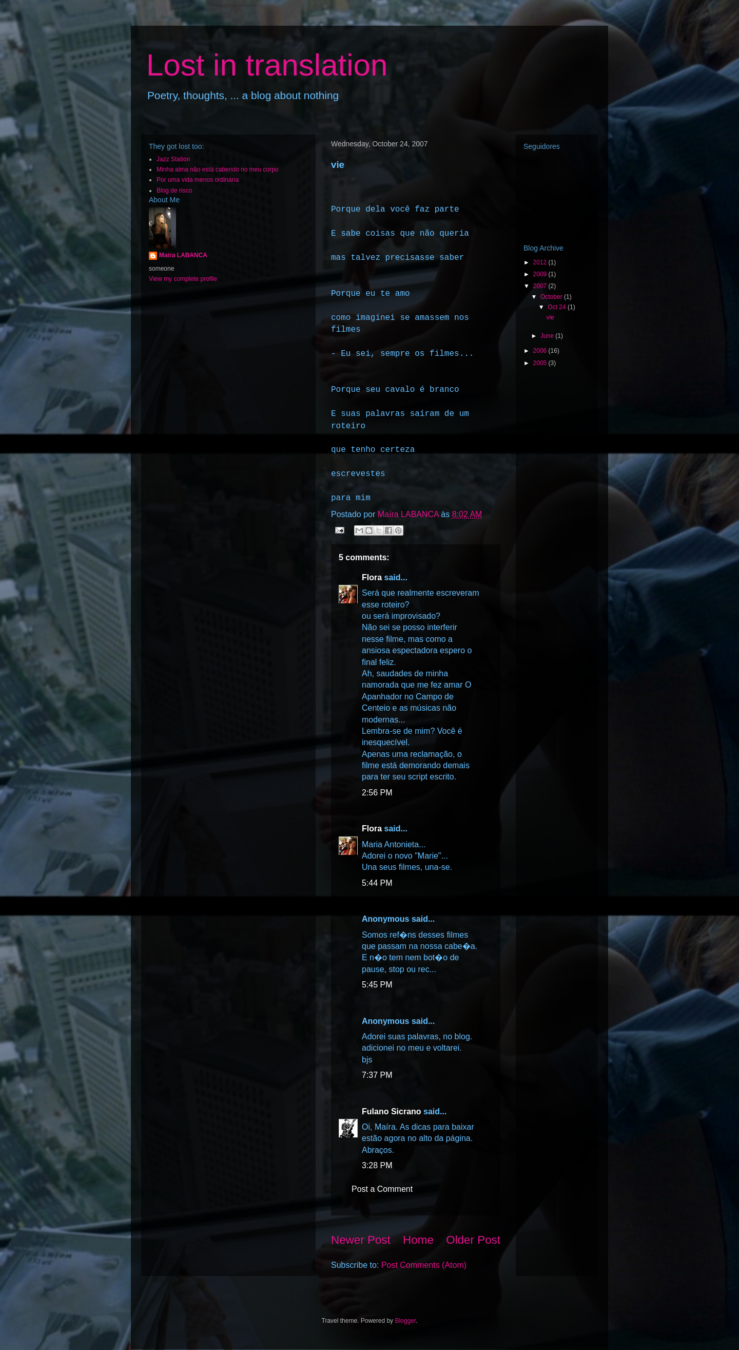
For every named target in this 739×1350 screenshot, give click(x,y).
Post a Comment (382, 1189)
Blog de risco (174, 190)
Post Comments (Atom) (423, 1265)
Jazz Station (173, 159)
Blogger (405, 1320)
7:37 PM (377, 1075)
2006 (541, 350)
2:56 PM (377, 792)
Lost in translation (266, 65)
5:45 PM (377, 984)
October (552, 296)
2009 (541, 274)
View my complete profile (183, 278)
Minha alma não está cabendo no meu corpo (218, 169)
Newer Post (361, 1239)
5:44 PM (377, 883)
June (547, 335)
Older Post (473, 1239)
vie (550, 317)
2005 (541, 363)
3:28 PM (377, 1165)
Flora (372, 577)
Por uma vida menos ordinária (198, 179)
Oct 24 (558, 307)
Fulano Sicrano (391, 1111)
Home (418, 1239)
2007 (541, 286)
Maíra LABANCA (183, 255)
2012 (541, 262)
